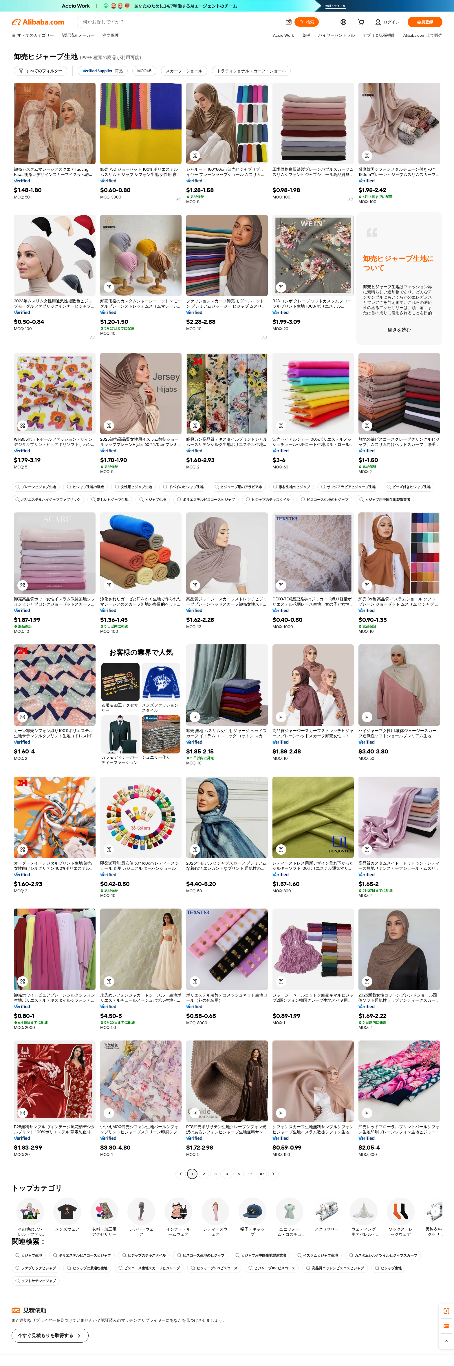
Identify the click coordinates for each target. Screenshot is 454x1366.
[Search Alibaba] (182, 22)
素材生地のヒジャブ (291, 487)
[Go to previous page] (180, 1174)
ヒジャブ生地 (152, 499)
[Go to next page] (273, 1174)
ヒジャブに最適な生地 (87, 1268)
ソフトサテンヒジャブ (35, 1281)
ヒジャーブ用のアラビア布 (238, 487)
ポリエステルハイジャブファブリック (47, 499)
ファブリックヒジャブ (35, 1268)
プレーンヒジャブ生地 (35, 487)
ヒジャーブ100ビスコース (214, 1268)
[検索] (306, 22)
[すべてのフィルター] (40, 71)
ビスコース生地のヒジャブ (324, 499)
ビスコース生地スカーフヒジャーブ (149, 1268)
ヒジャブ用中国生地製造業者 (384, 499)
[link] (446, 1311)
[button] (288, 22)
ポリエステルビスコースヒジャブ (206, 499)
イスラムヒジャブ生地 (317, 1255)
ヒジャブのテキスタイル (268, 499)
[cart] (362, 23)
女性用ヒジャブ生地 (133, 487)
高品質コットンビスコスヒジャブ (335, 1268)
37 (262, 1174)
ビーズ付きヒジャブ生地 (409, 487)
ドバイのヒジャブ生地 (183, 487)
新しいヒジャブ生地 (109, 499)
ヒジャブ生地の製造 (85, 487)
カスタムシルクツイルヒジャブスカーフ (383, 1255)
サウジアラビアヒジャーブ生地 (348, 487)
